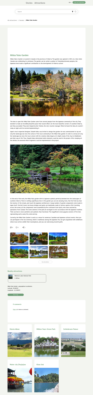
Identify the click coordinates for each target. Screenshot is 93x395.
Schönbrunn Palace (70, 329)
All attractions (12, 20)
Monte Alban (14, 329)
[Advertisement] (46, 39)
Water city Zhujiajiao (18, 364)
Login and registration (79, 2)
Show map (15, 294)
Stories (29, 2)
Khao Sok (40, 364)
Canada (21, 20)
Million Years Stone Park (46, 329)
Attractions (39, 2)
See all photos (45, 262)
